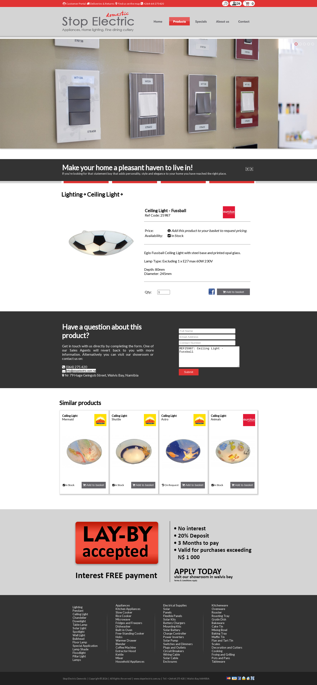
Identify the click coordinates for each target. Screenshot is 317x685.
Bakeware (218, 623)
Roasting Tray (220, 616)
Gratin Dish (219, 619)
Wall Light (79, 635)
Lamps (77, 660)
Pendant (78, 610)
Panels (167, 612)
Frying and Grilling (223, 654)
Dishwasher (123, 626)
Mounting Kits (172, 626)
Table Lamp (80, 624)
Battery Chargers (174, 623)
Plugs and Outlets (174, 647)
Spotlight (78, 631)
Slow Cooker (124, 612)
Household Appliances (130, 661)
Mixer (119, 658)
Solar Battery (171, 630)
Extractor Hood (126, 651)
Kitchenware (220, 605)
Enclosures (170, 661)
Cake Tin (217, 626)
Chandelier (79, 617)
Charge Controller (174, 633)
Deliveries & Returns (102, 3)
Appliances (123, 605)
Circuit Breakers (173, 651)
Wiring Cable (171, 654)
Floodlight (79, 653)
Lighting (77, 607)
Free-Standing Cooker (130, 633)
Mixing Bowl (219, 630)
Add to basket (233, 292)
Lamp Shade (80, 649)
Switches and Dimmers (178, 644)
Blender (120, 644)
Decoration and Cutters (227, 647)
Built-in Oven (124, 630)
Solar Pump (170, 640)
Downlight (79, 621)
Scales (216, 644)
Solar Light (79, 628)
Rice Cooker (123, 616)
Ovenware (218, 609)
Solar (166, 609)
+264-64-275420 (154, 3)
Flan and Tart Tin (222, 640)
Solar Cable (170, 658)
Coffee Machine (126, 647)
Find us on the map (129, 3)
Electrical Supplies (175, 605)
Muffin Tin (218, 637)
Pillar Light (79, 656)
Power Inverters (173, 637)
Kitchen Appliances (128, 609)
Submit (185, 374)
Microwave (123, 619)
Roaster (217, 612)
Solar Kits (169, 619)
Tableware (218, 661)
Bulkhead (78, 638)
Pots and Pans (221, 658)
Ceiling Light (69, 416)
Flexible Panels (172, 616)
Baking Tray (219, 633)
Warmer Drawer (126, 640)
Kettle (120, 654)
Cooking (217, 651)
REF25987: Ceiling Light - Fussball (209, 356)
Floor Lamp (80, 642)
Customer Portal (76, 3)
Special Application (85, 645)
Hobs (119, 637)
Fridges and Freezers (129, 623)
